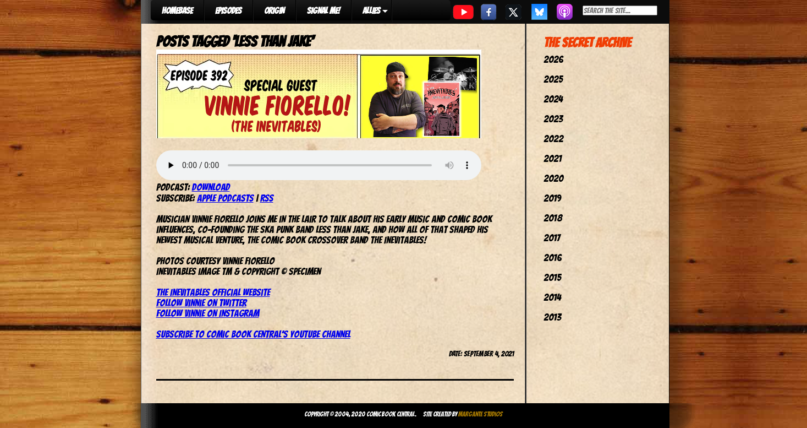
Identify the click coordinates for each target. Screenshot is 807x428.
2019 (552, 198)
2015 (552, 277)
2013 (552, 317)
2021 (553, 158)
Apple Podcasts (225, 198)
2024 (553, 99)
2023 (553, 118)
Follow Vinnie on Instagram (207, 313)
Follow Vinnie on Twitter (201, 302)
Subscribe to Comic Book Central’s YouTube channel (253, 334)
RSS (266, 198)
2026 (553, 59)
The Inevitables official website (213, 292)
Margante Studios (480, 414)
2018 (553, 218)
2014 (552, 297)
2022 (553, 138)
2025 (553, 79)
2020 (553, 178)
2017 (552, 237)
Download (211, 187)
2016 (553, 257)
